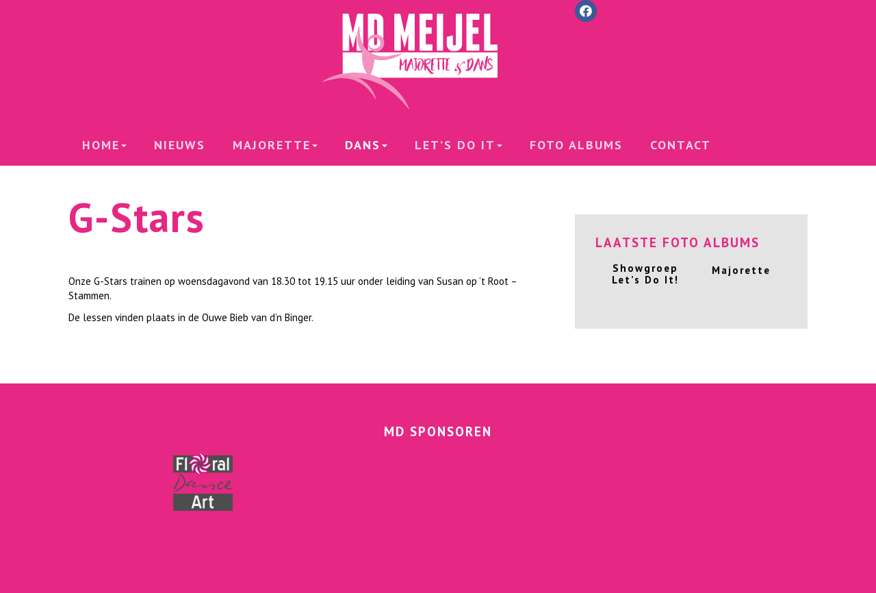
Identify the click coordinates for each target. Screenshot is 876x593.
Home (104, 145)
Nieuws (179, 145)
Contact (680, 145)
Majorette (275, 145)
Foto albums (576, 145)
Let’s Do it (458, 145)
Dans (366, 145)
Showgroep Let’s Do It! (645, 274)
